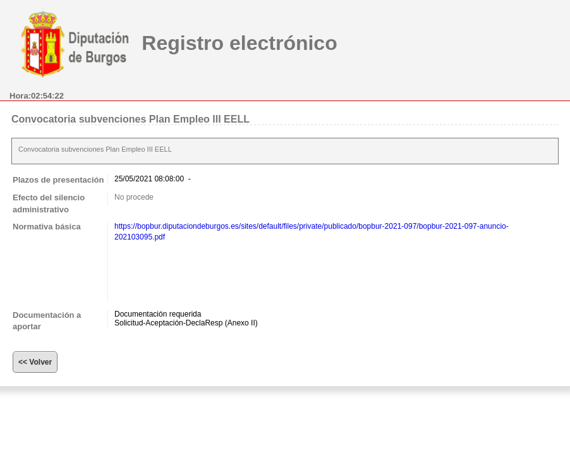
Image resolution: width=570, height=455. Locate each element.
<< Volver (35, 362)
